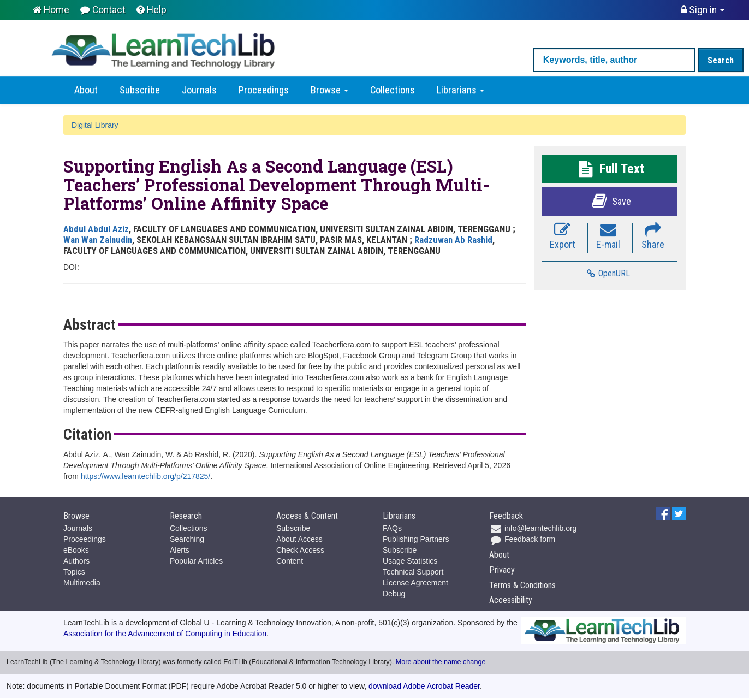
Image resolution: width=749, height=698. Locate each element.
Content (289, 561)
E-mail (608, 236)
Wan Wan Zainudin (97, 239)
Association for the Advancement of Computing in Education (164, 633)
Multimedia (81, 582)
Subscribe (140, 90)
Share (652, 236)
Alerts (179, 550)
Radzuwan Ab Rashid (453, 239)
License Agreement (415, 582)
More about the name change (441, 662)
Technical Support (413, 571)
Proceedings (264, 90)
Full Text (610, 168)
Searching (187, 539)
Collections (392, 90)
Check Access (300, 550)
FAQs (392, 528)
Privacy (502, 570)
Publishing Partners (416, 539)
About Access (299, 539)
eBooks (76, 550)
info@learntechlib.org (532, 528)
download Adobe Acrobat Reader (424, 686)
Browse (329, 90)
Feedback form (522, 539)
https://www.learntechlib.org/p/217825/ (145, 476)
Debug (394, 593)
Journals (199, 90)
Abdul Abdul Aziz (96, 228)
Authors (76, 561)
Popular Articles (196, 561)
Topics (74, 571)
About (86, 90)
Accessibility (510, 600)
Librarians (460, 90)
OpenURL (608, 273)
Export (562, 236)
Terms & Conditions (522, 585)
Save (609, 200)
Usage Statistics (410, 561)
